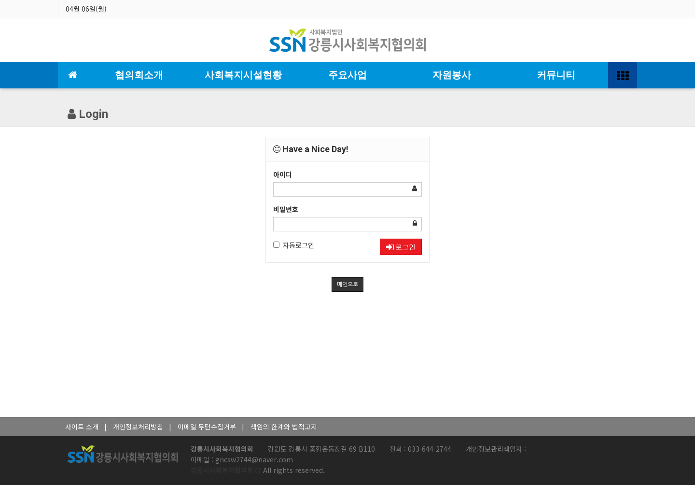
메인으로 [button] (347, 284)
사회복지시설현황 (243, 75)
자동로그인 (293, 245)
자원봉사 (451, 75)
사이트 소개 (81, 426)
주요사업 (347, 75)
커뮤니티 (556, 75)
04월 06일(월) (86, 9)
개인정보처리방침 (138, 426)
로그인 (401, 247)
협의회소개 (139, 75)
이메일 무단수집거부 (207, 426)
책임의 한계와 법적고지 (283, 426)
